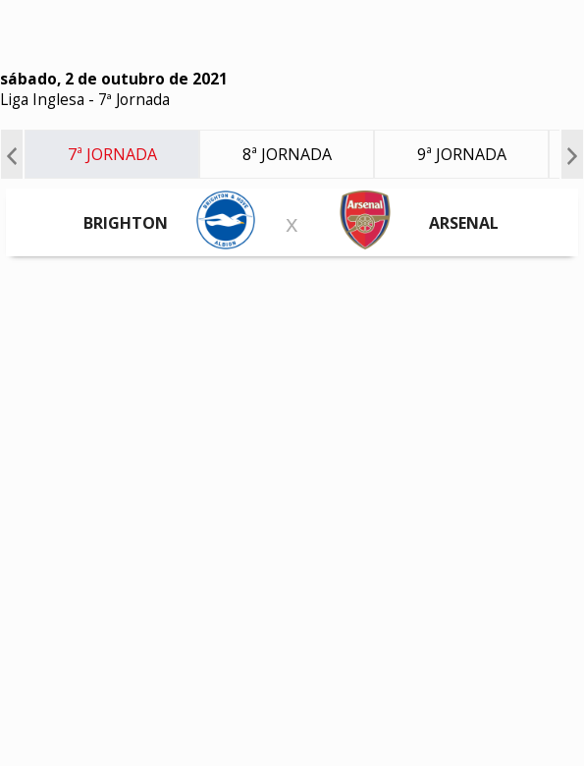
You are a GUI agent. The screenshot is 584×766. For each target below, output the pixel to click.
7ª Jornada (134, 99)
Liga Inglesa (42, 99)
